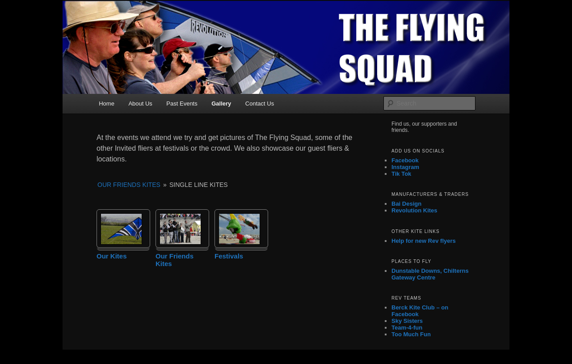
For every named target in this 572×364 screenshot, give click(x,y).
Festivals (228, 256)
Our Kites (112, 256)
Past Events (181, 103)
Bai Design (406, 203)
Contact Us (259, 103)
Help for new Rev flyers (423, 240)
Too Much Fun (411, 334)
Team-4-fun (406, 327)
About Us (140, 103)
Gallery (221, 103)
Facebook (405, 160)
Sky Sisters (407, 320)
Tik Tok (401, 173)
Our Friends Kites (128, 184)
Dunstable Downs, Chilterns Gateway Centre (430, 274)
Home (106, 103)
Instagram (405, 167)
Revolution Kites (414, 210)
